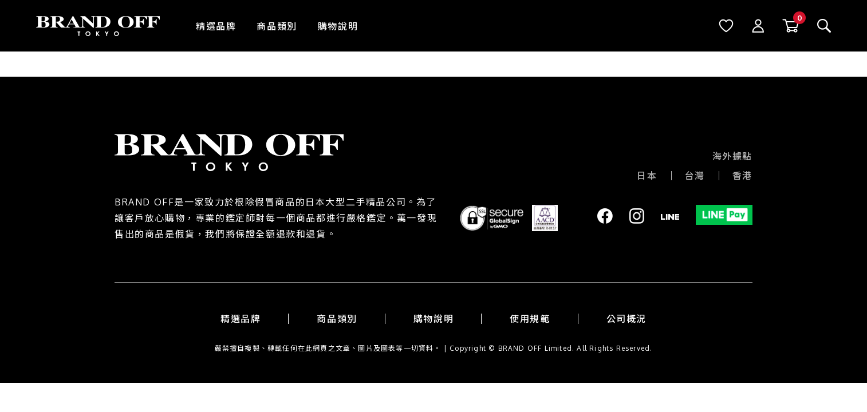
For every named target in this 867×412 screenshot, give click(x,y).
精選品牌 (216, 26)
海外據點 (732, 156)
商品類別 (277, 26)
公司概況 (626, 318)
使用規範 (530, 318)
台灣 (695, 175)
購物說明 (338, 26)
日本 (647, 175)
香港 (742, 175)
